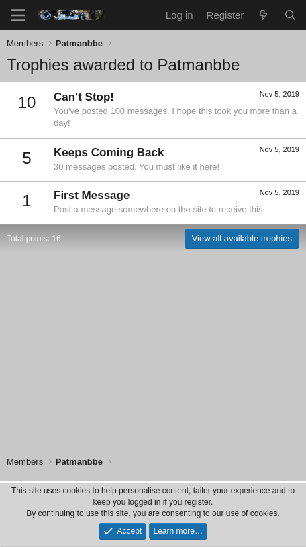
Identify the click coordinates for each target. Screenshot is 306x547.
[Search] (290, 15)
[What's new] (263, 15)
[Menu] (18, 15)
